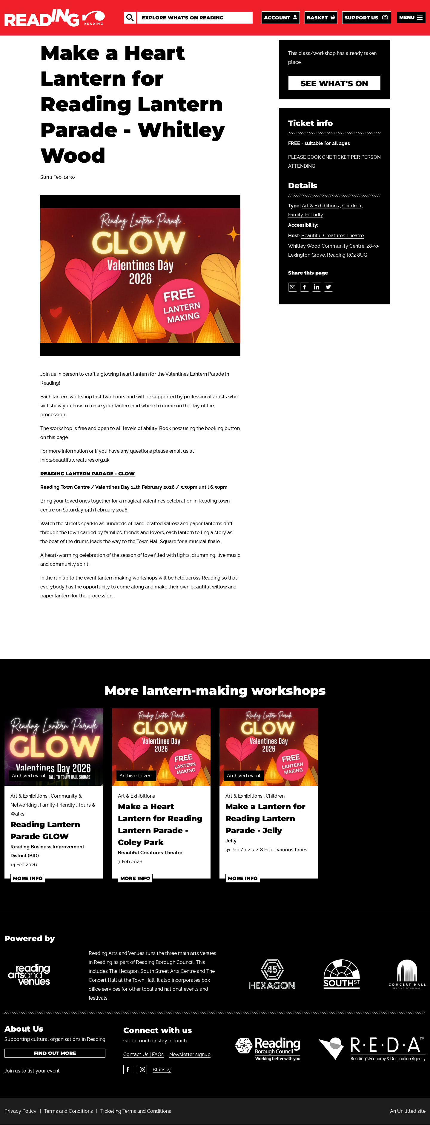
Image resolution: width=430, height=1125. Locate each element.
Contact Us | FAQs (143, 1054)
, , (325, 210)
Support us (361, 18)
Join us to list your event (32, 1071)
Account (277, 18)
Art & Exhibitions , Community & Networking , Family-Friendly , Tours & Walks (53, 817)
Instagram (142, 1069)
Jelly (230, 841)
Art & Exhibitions (320, 206)
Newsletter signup (190, 1054)
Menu (407, 17)
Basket (317, 18)
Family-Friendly (305, 215)
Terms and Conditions (68, 1111)
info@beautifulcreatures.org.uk (75, 460)
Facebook (127, 1069)
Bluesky (162, 1069)
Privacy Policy (20, 1111)
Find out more (55, 1053)
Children (351, 206)
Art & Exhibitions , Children (268, 814)
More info (28, 878)
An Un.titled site (408, 1111)
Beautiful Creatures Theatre (332, 235)
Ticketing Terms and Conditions (135, 1111)
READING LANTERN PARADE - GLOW (87, 474)
